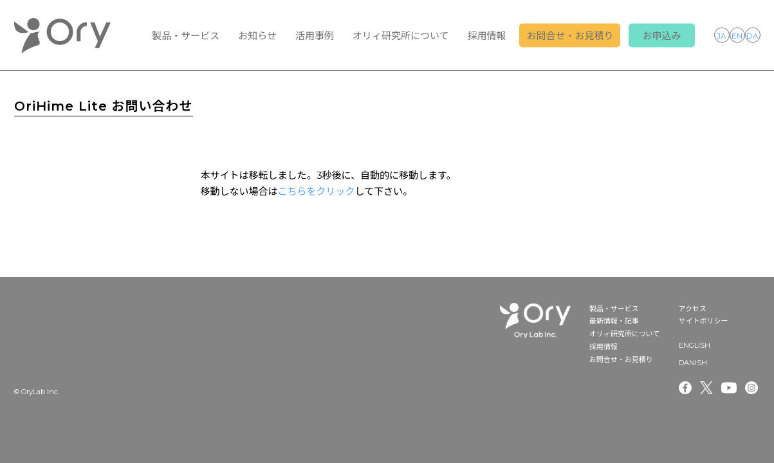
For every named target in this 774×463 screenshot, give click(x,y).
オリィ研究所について (401, 36)
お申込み (661, 36)
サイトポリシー (703, 320)
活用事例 (314, 36)
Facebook (685, 387)
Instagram (752, 387)
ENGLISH (737, 34)
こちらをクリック (316, 191)
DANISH (752, 34)
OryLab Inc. (62, 35)
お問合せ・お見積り (569, 36)
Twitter (706, 387)
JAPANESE (722, 34)
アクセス (692, 308)
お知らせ (257, 36)
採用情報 (486, 36)
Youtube (729, 387)
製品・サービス (185, 36)
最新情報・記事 (614, 320)
